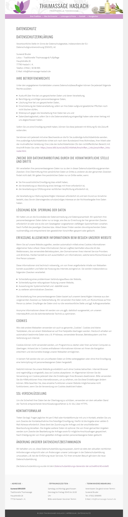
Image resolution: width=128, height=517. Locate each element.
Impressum (71, 513)
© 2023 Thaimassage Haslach (51, 513)
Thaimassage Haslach (64, 6)
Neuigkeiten (93, 16)
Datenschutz (84, 513)
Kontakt (82, 16)
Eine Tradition (35, 16)
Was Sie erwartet (50, 16)
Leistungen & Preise (68, 16)
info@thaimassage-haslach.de (103, 499)
